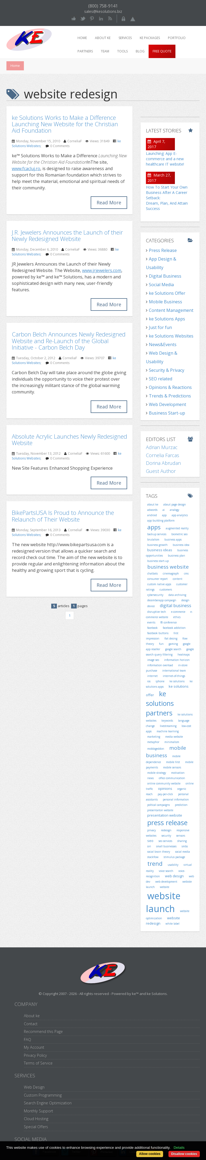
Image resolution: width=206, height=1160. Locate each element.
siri (149, 846)
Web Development (167, 404)
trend (155, 863)
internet (152, 676)
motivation (178, 773)
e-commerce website (169, 614)
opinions (165, 788)
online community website (164, 783)
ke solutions (177, 681)
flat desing (170, 638)
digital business (175, 605)
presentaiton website (160, 810)
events (151, 622)
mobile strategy (156, 773)
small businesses (166, 846)
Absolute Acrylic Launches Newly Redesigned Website (69, 439)
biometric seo (179, 534)
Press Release (163, 250)
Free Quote (162, 51)
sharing (182, 841)
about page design (174, 504)
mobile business (166, 751)
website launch (163, 902)
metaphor (153, 742)
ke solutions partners (160, 703)
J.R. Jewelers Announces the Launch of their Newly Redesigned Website (67, 235)
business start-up (158, 561)
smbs (185, 846)
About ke (103, 38)
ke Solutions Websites (171, 336)
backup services (156, 534)
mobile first (173, 762)
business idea (181, 545)
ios (148, 681)
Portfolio (177, 38)
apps (154, 527)
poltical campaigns (158, 805)
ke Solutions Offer (167, 293)
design (185, 600)
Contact (31, 1023)
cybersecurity (155, 595)
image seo (153, 660)
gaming (173, 644)
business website (168, 566)
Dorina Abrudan (163, 463)
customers (166, 589)
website (164, 887)
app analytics (180, 515)
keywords (167, 720)
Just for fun (160, 327)
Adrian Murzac (162, 447)
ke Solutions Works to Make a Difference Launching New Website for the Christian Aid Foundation (65, 123)
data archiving (177, 595)
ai (164, 510)
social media (182, 851)
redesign (166, 830)
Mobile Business (165, 302)
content (177, 579)
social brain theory (158, 851)
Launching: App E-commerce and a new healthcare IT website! (165, 159)
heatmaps (184, 654)
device (151, 606)
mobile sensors (172, 767)
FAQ (27, 1039)
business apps (173, 539)
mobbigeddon (155, 749)
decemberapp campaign (161, 600)
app (164, 515)
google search (173, 649)
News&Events (162, 344)
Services (125, 38)
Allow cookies (149, 1154)
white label (172, 923)
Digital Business (165, 276)
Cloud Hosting (36, 1118)
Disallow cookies (184, 1154)
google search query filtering (170, 651)
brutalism (153, 539)
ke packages (150, 38)
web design (174, 876)
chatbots (152, 573)
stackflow (153, 857)
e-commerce (178, 612)
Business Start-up (167, 413)
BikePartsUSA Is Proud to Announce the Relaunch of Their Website (63, 515)
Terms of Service (38, 1063)
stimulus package (174, 857)
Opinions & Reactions (170, 387)
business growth (157, 545)
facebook (152, 628)
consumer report (157, 579)
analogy (174, 510)
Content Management (171, 310)
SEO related (160, 379)
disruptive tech (156, 612)
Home (82, 38)
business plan (176, 555)
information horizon (177, 660)
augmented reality (177, 528)
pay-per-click (165, 794)
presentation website (164, 815)
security (166, 835)
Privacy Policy (35, 1055)
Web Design (34, 1087)
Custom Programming (43, 1095)
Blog (140, 51)
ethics (177, 617)
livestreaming (168, 726)
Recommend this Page (43, 1031)
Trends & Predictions (170, 396)
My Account (34, 1047)
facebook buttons (157, 633)
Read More (109, 202)
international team (174, 670)
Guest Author (161, 471)
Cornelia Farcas (162, 455)
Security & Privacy (166, 370)
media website (174, 736)
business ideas (159, 550)
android (152, 515)
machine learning (168, 731)
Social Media (161, 285)
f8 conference (168, 622)
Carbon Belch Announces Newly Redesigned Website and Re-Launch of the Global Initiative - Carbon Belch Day (69, 340)
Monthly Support (38, 1110)
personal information (176, 799)
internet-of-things (174, 676)
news (150, 778)
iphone (160, 681)
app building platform (161, 520)
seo (150, 840)
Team (105, 51)
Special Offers (36, 1126)
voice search (166, 871)
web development (166, 881)
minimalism (171, 742)
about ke (152, 504)
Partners (85, 51)
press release (167, 822)
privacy (151, 830)
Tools (122, 51)
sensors (180, 835)
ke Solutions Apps (167, 319)
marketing (153, 736)
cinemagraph (171, 573)
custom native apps (159, 584)
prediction (181, 805)
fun (161, 644)
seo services (165, 841)
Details (179, 1148)
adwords (152, 510)
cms (186, 573)
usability (173, 865)
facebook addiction (174, 628)
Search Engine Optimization (48, 1102)
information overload (160, 665)
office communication (172, 778)
